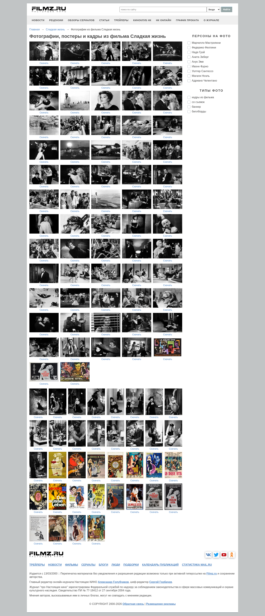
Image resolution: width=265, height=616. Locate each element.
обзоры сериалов (81, 20)
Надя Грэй (198, 52)
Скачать (44, 63)
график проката (187, 20)
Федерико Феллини (204, 47)
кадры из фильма (203, 97)
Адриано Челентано (204, 80)
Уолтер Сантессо (202, 71)
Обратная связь (133, 603)
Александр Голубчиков (113, 582)
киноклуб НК (142, 20)
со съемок (198, 102)
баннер (196, 106)
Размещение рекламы (161, 603)
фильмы (71, 564)
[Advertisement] (212, 172)
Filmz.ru (211, 573)
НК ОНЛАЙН (163, 20)
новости (38, 20)
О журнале (211, 20)
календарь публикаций (160, 564)
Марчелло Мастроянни (206, 42)
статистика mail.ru (197, 564)
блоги (103, 564)
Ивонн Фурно (200, 66)
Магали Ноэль (201, 75)
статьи (104, 20)
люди (116, 564)
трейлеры (121, 20)
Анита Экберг (200, 57)
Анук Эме (198, 61)
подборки (131, 564)
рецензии (56, 20)
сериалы (88, 564)
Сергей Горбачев (160, 582)
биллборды (199, 111)
